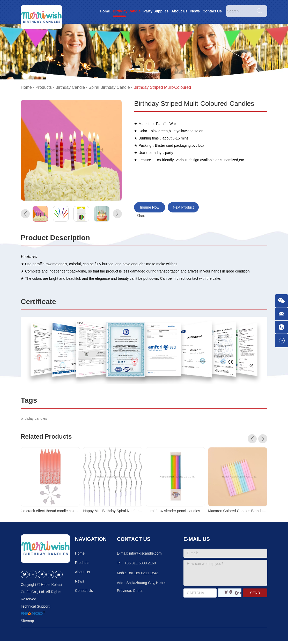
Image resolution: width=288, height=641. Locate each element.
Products (43, 87)
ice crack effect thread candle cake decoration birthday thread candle (50, 511)
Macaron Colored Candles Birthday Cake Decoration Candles (237, 511)
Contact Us (212, 11)
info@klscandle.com (145, 553)
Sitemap (27, 621)
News (195, 11)
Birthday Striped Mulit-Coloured (162, 87)
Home (105, 11)
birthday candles (34, 418)
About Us (179, 11)
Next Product (183, 207)
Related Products (46, 436)
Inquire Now (149, 207)
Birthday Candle (127, 11)
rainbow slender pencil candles (175, 511)
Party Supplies (155, 11)
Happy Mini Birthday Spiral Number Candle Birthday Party (112, 511)
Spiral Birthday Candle (109, 87)
